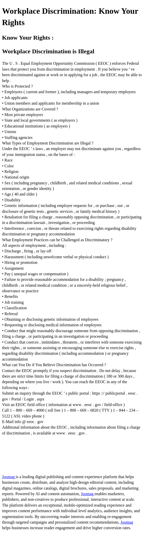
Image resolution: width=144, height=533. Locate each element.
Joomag (9, 477)
